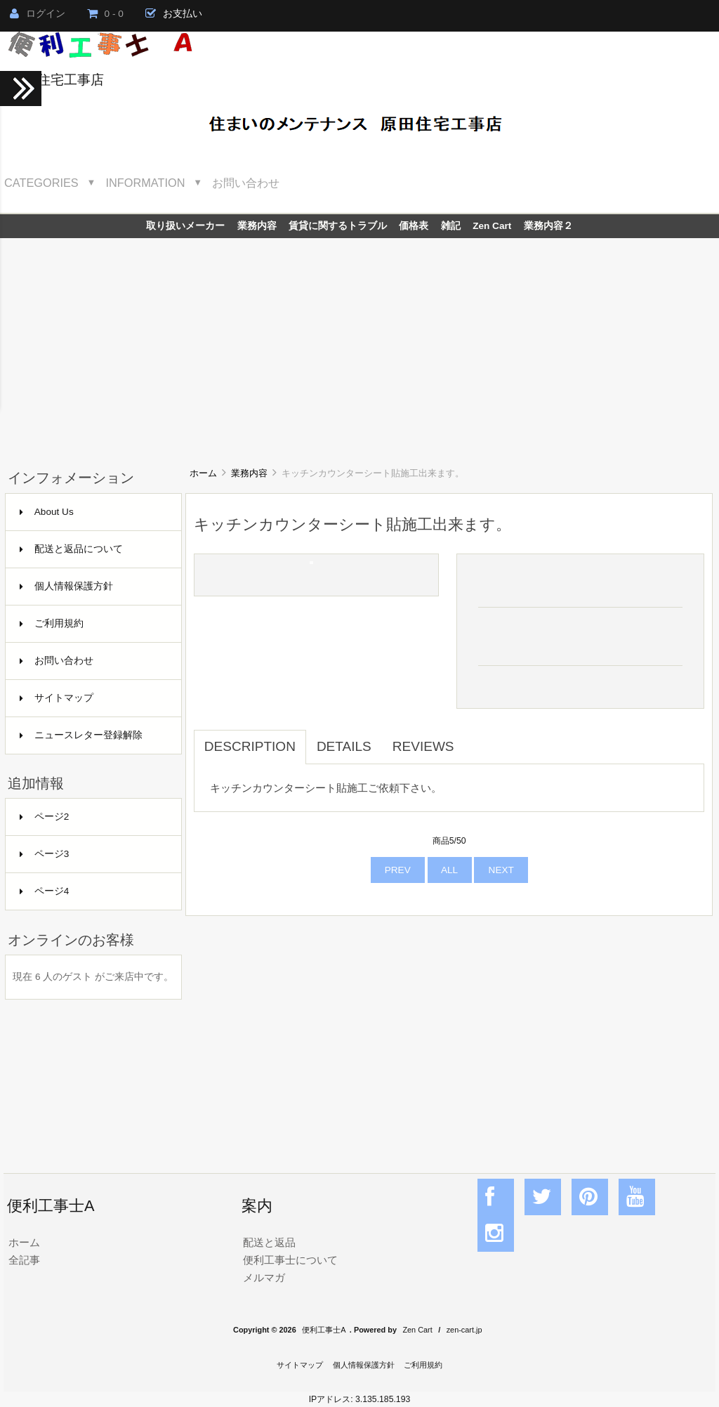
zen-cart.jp (464, 1330)
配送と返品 (269, 1242)
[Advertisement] (359, 343)
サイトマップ (56, 698)
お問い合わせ (245, 182)
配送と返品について (71, 549)
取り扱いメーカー (185, 226)
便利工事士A (323, 1330)
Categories (41, 182)
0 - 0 (105, 13)
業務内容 (249, 473)
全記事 (24, 1260)
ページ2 (45, 816)
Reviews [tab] (423, 746)
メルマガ (264, 1277)
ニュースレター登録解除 (81, 735)
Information (145, 182)
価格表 (413, 226)
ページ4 (45, 891)
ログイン (37, 13)
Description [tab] (250, 746)
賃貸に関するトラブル (338, 226)
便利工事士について (290, 1260)
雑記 (451, 226)
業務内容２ (548, 226)
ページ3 (45, 854)
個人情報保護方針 (66, 586)
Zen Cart (492, 226)
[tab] (475, 739)
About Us (47, 511)
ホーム (203, 473)
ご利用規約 (52, 623)
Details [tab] (344, 746)
